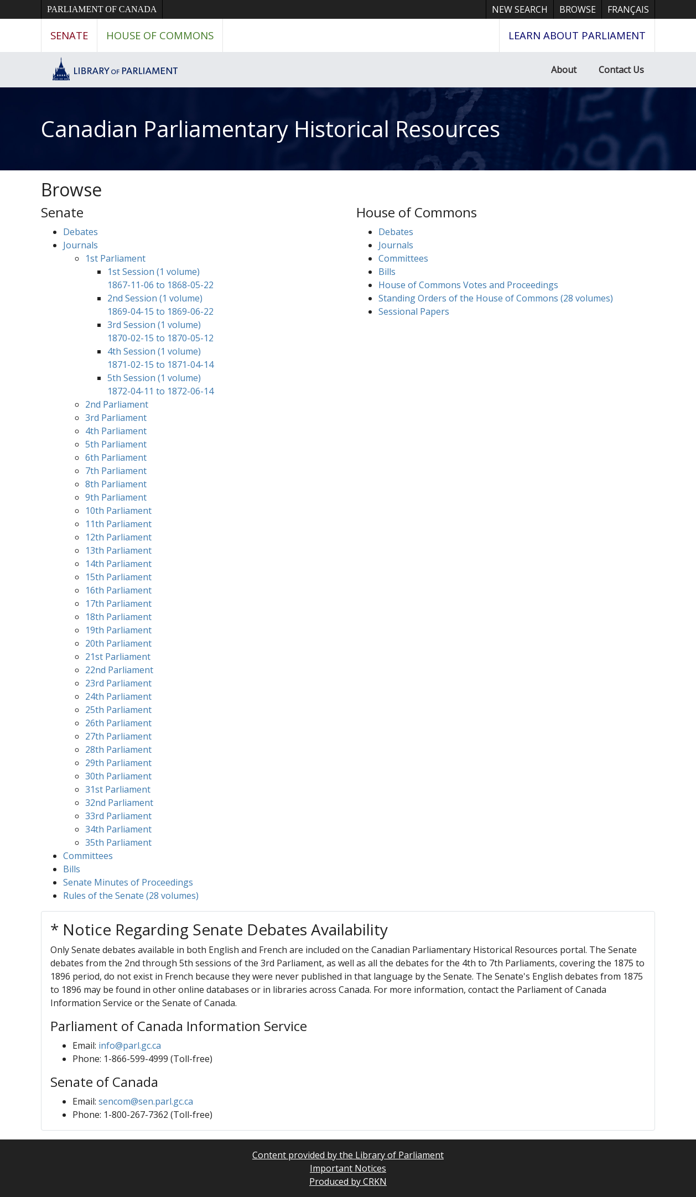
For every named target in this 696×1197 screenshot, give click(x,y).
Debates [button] (80, 232)
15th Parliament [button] (118, 577)
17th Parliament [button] (118, 603)
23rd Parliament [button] (118, 683)
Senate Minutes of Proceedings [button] (128, 882)
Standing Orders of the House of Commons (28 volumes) (495, 298)
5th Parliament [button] (116, 444)
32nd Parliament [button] (119, 803)
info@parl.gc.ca (129, 1045)
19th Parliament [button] (118, 630)
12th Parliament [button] (118, 537)
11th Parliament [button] (118, 524)
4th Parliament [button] (116, 431)
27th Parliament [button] (118, 736)
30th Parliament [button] (118, 776)
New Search (520, 9)
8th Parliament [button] (116, 484)
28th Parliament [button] (118, 749)
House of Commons (160, 35)
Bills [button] (71, 869)
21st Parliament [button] (117, 656)
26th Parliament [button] (118, 723)
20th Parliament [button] (118, 643)
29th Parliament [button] (118, 763)
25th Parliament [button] (118, 710)
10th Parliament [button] (118, 510)
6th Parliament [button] (116, 457)
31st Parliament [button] (117, 789)
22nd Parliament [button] (119, 670)
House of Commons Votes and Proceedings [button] (468, 285)
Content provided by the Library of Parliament (348, 1155)
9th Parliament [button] (116, 497)
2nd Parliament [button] (116, 404)
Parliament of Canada (102, 9)
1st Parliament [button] (115, 258)
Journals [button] (80, 245)
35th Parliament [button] (118, 842)
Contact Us (621, 70)
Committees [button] (88, 856)
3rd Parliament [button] (116, 418)
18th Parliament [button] (118, 617)
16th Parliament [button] (118, 590)
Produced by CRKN (348, 1181)
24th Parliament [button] (118, 696)
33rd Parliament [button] (118, 816)
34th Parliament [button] (118, 829)
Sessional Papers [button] (413, 311)
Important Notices (348, 1168)
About (563, 70)
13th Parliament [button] (118, 550)
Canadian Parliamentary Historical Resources (270, 128)
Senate (69, 35)
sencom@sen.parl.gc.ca (145, 1101)
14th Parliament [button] (118, 564)
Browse (577, 9)
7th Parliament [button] (116, 471)
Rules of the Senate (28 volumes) (131, 895)
